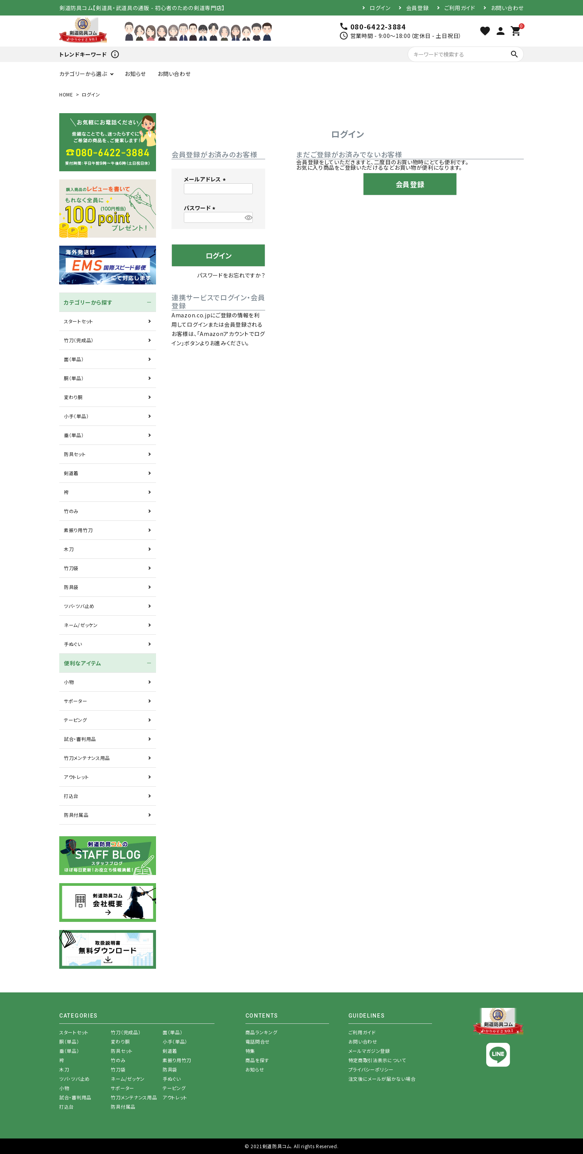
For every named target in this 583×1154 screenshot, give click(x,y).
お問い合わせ (507, 7)
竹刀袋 (71, 568)
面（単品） (74, 359)
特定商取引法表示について (377, 1060)
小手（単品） (76, 416)
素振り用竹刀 (78, 530)
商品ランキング (261, 1032)
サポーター (75, 701)
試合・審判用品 (80, 738)
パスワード (201, 208)
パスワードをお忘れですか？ (231, 275)
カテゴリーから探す (88, 302)
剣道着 (71, 473)
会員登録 (417, 7)
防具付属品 (76, 814)
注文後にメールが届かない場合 (382, 1078)
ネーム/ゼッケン (81, 625)
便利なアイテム (82, 663)
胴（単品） (74, 378)
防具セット (75, 454)
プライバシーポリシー (371, 1069)
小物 (69, 682)
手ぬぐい (73, 644)
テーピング (75, 720)
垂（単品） (74, 435)
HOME (66, 94)
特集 (250, 1050)
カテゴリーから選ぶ (83, 74)
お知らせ (135, 74)
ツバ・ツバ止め (79, 606)
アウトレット (76, 776)
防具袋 (71, 587)
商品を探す (257, 1060)
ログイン (380, 7)
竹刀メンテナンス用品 (87, 757)
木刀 (69, 549)
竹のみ (71, 511)
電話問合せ (257, 1041)
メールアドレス (206, 179)
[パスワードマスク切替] (247, 217)
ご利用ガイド (459, 7)
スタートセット (78, 321)
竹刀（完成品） (79, 340)
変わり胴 (73, 397)
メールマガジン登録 (369, 1050)
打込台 (71, 795)
